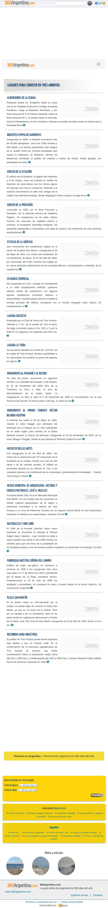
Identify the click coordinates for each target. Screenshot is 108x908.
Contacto (98, 895)
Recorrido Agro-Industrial (22, 634)
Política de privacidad (72, 902)
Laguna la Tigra (16, 345)
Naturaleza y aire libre (20, 523)
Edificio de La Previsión (20, 205)
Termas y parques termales (40, 813)
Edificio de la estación (19, 171)
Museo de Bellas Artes (19, 448)
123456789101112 (32, 785)
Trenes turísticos (16, 813)
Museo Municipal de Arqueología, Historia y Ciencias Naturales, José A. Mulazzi (32, 488)
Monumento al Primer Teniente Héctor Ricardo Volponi (32, 413)
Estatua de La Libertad (19, 242)
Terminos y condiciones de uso (41, 902)
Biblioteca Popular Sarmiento (24, 135)
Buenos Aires (59, 808)
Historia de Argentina (34, 832)
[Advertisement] (54, 33)
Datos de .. (15, 832)
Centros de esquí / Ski (58, 832)
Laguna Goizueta (16, 316)
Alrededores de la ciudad (21, 98)
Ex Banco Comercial (18, 279)
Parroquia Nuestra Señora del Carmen (29, 560)
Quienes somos (79, 895)
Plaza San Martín (17, 597)
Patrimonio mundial (66, 813)
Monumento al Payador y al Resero (27, 373)
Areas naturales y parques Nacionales (41, 835)
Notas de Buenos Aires (61, 816)
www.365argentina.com (18, 891)
